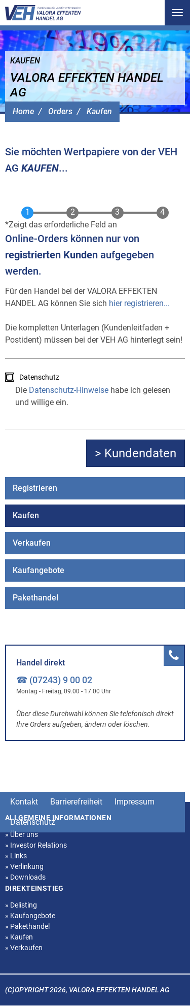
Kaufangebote (38, 570)
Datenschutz (39, 377)
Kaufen (99, 111)
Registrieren (35, 488)
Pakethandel (35, 597)
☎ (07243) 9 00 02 (54, 680)
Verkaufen (32, 543)
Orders (60, 111)
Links (16, 856)
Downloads (25, 877)
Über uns (21, 834)
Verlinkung (24, 866)
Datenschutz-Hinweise (68, 390)
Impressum (135, 802)
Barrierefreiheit (76, 802)
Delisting (21, 905)
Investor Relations (36, 845)
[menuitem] (95, 488)
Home (23, 111)
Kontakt (24, 802)
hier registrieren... (139, 303)
